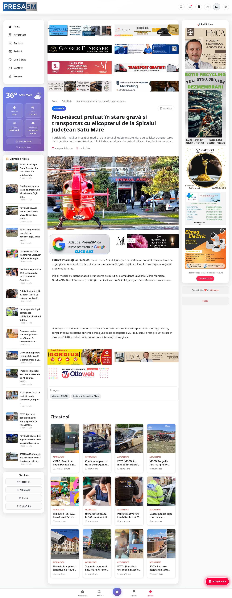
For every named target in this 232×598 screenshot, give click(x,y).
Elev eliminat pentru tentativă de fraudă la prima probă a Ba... (30, 356)
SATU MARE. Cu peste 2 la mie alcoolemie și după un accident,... (30, 458)
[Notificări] (190, 7)
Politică (15, 51)
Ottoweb (214, 290)
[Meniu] (226, 7)
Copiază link (23, 506)
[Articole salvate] (198, 7)
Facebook (23, 481)
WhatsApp (23, 489)
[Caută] (181, 7)
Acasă (14, 26)
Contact (15, 68)
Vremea (15, 76)
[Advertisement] (113, 305)
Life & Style (17, 59)
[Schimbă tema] (216, 6)
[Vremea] (207, 7)
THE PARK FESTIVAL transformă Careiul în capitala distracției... (30, 255)
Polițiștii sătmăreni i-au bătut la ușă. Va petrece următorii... (30, 295)
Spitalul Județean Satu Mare (86, 396)
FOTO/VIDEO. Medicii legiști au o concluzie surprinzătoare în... (30, 439)
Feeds (205, 300)
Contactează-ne (205, 278)
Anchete (15, 43)
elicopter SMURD (60, 396)
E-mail (23, 498)
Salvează (166, 108)
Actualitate (17, 35)
